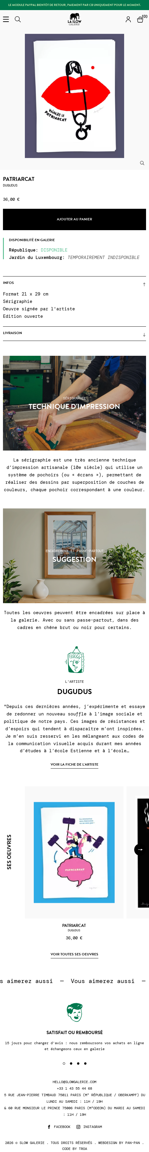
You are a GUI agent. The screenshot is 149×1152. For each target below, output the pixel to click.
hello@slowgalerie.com (74, 1082)
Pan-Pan (132, 1142)
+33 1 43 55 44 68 (74, 1088)
